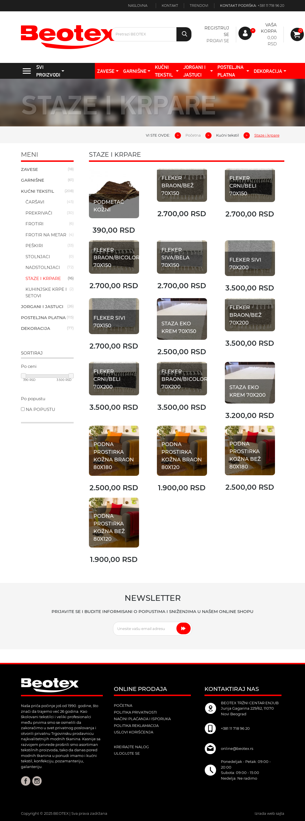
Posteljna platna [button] (230, 71)
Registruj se (216, 31)
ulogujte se (127, 753)
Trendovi (199, 5)
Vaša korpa (269, 28)
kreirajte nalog (131, 746)
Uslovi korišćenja (133, 732)
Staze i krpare (43, 278)
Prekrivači (38, 213)
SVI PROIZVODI (39, 71)
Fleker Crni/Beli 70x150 (243, 186)
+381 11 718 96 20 (271, 5)
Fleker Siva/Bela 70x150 (175, 257)
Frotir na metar (45, 234)
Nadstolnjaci (42, 267)
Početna (193, 135)
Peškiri (34, 245)
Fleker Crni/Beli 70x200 (107, 379)
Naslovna (137, 5)
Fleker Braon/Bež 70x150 (177, 185)
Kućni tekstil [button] (164, 71)
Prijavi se (217, 40)
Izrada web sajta (269, 813)
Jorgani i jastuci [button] (194, 71)
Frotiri (34, 223)
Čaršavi (34, 202)
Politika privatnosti (135, 712)
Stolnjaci (37, 256)
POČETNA (123, 705)
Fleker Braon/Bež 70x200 (245, 315)
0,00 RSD (272, 41)
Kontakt (170, 5)
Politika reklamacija (136, 725)
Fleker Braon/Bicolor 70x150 (116, 257)
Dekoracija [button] (268, 71)
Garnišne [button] (134, 71)
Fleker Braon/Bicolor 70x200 (184, 379)
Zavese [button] (105, 71)
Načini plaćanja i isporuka (142, 718)
